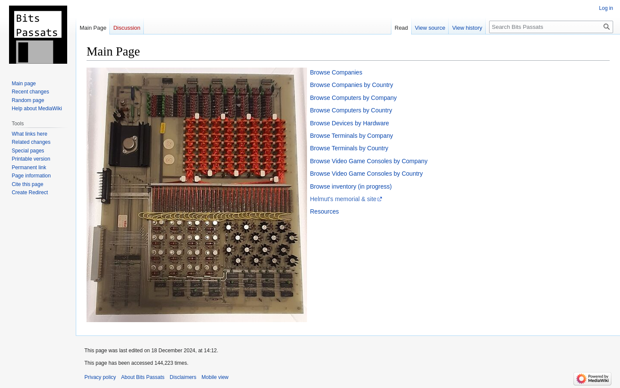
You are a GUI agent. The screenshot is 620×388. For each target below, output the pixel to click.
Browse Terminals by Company (351, 135)
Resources (324, 211)
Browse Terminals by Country (349, 148)
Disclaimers (183, 377)
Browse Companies (336, 72)
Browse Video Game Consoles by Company (369, 161)
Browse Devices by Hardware (349, 123)
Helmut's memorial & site (343, 199)
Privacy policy (100, 377)
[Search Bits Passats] (551, 27)
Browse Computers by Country (351, 110)
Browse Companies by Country (351, 84)
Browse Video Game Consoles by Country (366, 173)
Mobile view (215, 377)
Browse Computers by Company (353, 97)
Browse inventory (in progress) (351, 186)
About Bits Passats (142, 377)
